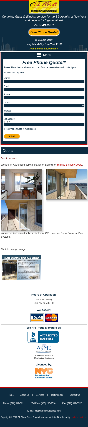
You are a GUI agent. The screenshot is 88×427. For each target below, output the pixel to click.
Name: (7, 78)
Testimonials (57, 395)
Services (40, 395)
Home (11, 395)
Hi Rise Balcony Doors (69, 164)
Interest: (7, 111)
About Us (24, 395)
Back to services (8, 158)
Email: (6, 86)
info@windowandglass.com (48, 411)
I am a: (7, 102)
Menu (44, 55)
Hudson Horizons (79, 417)
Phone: (7, 94)
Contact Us (74, 395)
